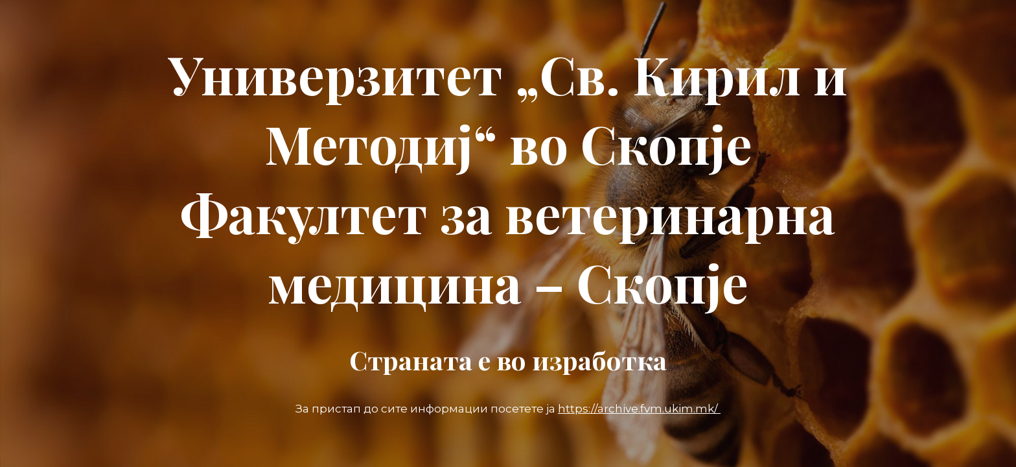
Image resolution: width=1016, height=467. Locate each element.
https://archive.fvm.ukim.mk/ (639, 408)
